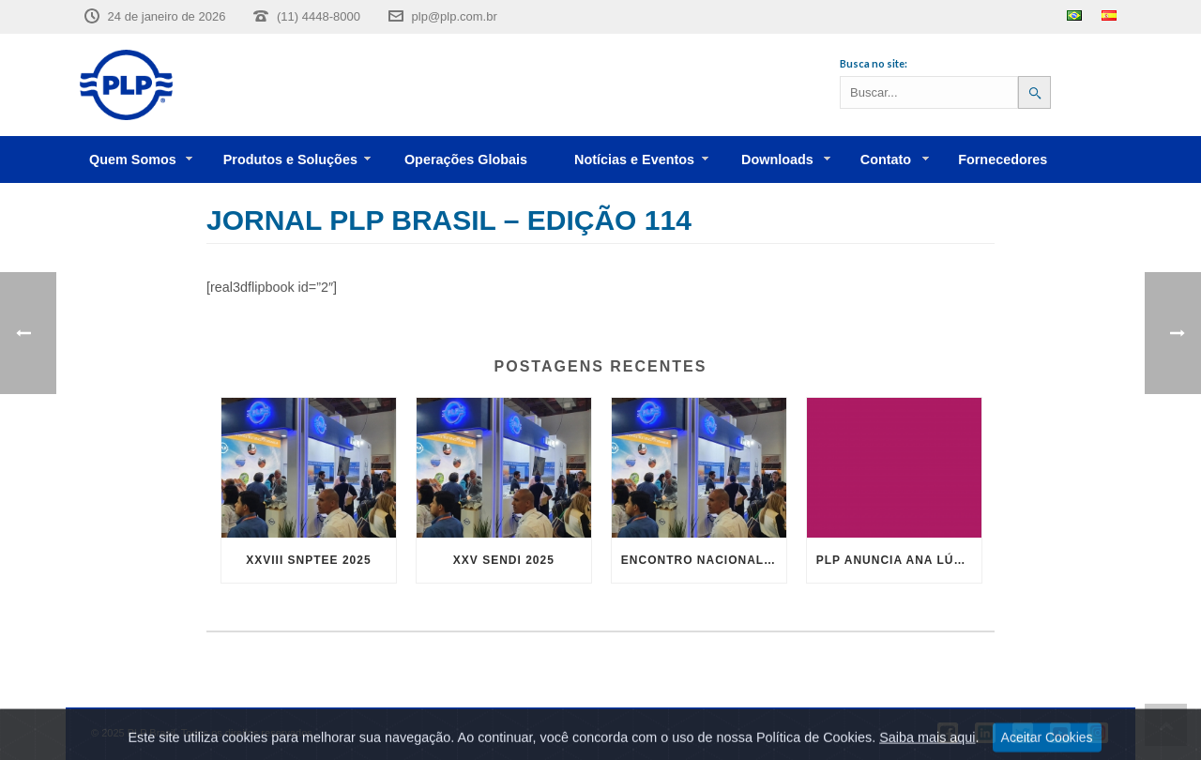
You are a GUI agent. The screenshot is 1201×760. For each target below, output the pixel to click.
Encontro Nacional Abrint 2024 (703, 560)
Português (1074, 15)
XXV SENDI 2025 (504, 560)
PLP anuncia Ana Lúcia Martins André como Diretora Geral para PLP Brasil (898, 560)
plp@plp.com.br (454, 16)
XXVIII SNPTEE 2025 (308, 560)
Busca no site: (873, 63)
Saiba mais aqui (927, 748)
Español (1109, 15)
